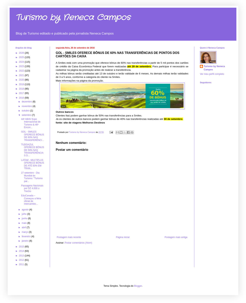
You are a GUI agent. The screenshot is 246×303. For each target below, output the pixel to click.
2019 (22, 84)
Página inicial (123, 237)
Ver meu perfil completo (212, 74)
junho (25, 218)
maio (24, 223)
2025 (22, 57)
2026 (22, 53)
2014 (22, 251)
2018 (22, 88)
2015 (22, 246)
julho (24, 214)
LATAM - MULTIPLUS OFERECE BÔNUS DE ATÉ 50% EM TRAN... (32, 164)
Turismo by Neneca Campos (72, 17)
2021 (22, 75)
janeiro (25, 241)
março (25, 232)
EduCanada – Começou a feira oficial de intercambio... (31, 199)
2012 (22, 260)
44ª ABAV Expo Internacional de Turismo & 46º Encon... (30, 123)
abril (24, 227)
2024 (22, 62)
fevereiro (26, 236)
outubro (26, 110)
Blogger (138, 286)
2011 (22, 264)
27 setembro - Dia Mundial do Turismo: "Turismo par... (32, 176)
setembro (27, 115)
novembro (27, 106)
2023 (22, 66)
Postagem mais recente (69, 237)
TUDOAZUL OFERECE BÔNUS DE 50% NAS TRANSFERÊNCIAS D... (32, 150)
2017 (22, 93)
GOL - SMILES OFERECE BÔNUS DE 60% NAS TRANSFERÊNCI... (32, 135)
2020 (22, 79)
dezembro (27, 101)
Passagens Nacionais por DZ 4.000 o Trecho (32, 188)
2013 (22, 255)
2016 (22, 97)
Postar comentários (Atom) (78, 242)
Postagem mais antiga (176, 237)
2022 (22, 70)
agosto (25, 209)
